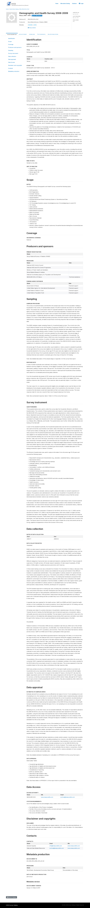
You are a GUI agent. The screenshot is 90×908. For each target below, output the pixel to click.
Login (81, 3)
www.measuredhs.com (47, 797)
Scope (10, 41)
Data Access (11, 62)
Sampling (10, 50)
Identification (11, 38)
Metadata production (13, 71)
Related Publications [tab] (53, 34)
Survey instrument (13, 53)
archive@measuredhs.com (68, 797)
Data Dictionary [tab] (23, 34)
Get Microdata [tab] (41, 34)
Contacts (10, 68)
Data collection (12, 56)
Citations (74, 3)
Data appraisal (12, 59)
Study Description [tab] (12, 34)
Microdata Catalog (65, 3)
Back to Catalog (11, 897)
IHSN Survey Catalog (12, 905)
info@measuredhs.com (56, 846)
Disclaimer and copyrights (15, 65)
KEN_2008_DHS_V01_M (24, 9)
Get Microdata (37, 15)
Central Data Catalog (13, 9)
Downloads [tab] (32, 34)
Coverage (10, 44)
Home (56, 3)
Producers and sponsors (14, 47)
